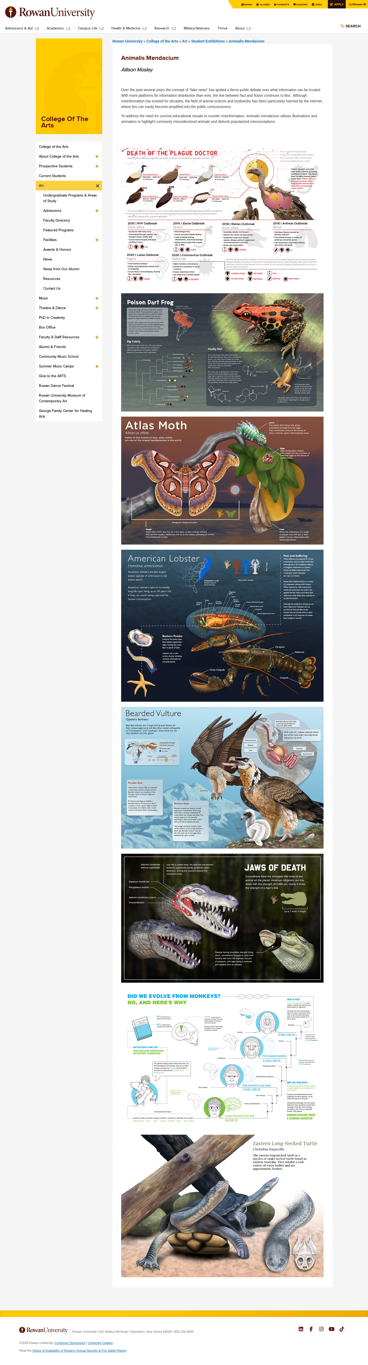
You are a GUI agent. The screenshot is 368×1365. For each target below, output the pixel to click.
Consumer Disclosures (69, 1343)
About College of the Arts (59, 156)
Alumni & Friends (52, 346)
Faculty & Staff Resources (59, 337)
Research (161, 28)
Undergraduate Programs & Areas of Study (70, 198)
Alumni (263, 4)
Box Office (47, 327)
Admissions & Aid (19, 28)
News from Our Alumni (61, 269)
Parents (281, 4)
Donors (301, 4)
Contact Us (52, 288)
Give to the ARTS (52, 375)
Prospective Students (56, 166)
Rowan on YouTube (331, 1330)
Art (184, 41)
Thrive (222, 28)
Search (353, 26)
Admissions (52, 210)
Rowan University (57, 12)
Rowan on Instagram (321, 1330)
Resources (51, 278)
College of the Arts (162, 41)
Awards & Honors (57, 249)
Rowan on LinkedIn (301, 1330)
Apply (338, 4)
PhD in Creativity (52, 317)
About (240, 28)
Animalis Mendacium (246, 41)
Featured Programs (58, 230)
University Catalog (100, 1343)
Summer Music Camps (56, 366)
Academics (55, 28)
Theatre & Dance (52, 307)
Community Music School (58, 356)
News (246, 4)
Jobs (317, 4)
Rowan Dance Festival (56, 385)
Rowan (355, 4)
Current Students (52, 175)
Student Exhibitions (208, 41)
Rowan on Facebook (311, 1330)
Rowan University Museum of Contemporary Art (62, 398)
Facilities (50, 239)
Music (43, 298)
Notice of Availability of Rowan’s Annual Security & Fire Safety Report (79, 1350)
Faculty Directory (56, 220)
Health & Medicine (125, 28)
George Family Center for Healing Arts (65, 413)
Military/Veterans (197, 28)
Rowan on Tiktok (342, 1330)
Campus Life (87, 28)
